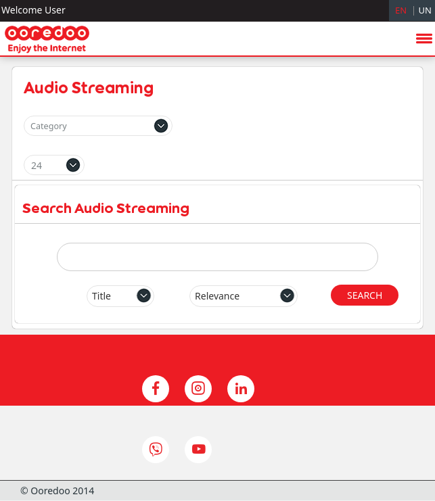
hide (401, 344)
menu (424, 207)
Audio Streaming (89, 87)
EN (401, 10)
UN (425, 10)
